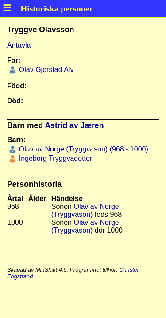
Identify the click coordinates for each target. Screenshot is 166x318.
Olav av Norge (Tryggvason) (85, 210)
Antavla (19, 45)
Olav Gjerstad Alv (45, 69)
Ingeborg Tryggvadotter (54, 158)
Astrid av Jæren (74, 125)
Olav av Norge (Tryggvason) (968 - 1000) (82, 149)
